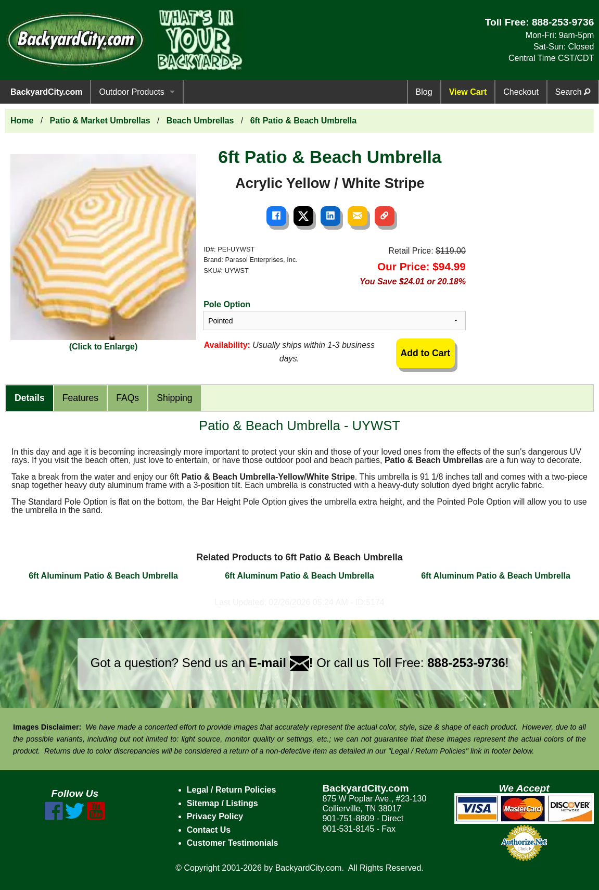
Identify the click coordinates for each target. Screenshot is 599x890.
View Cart (468, 91)
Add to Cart (425, 353)
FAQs (127, 398)
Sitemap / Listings (222, 803)
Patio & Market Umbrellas (100, 120)
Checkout (521, 91)
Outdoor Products (131, 91)
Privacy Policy (215, 816)
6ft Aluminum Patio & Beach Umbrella (103, 575)
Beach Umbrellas (200, 120)
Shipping (174, 398)
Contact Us (209, 829)
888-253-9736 (563, 22)
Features (80, 398)
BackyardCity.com (46, 91)
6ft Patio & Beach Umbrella (303, 120)
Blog (424, 91)
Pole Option (226, 304)
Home (21, 120)
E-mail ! (281, 663)
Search (572, 91)
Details (30, 398)
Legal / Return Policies (231, 789)
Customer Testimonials (232, 842)
